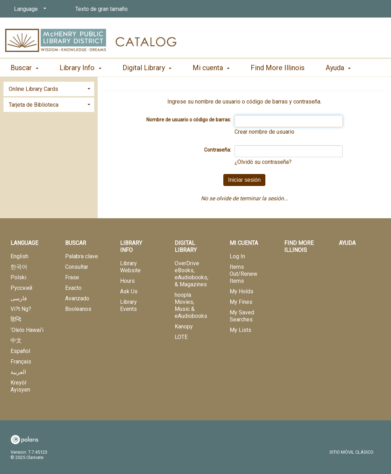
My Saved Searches (242, 316)
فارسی (19, 298)
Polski (18, 277)
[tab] (49, 88)
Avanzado (77, 298)
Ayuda (347, 243)
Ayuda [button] (338, 68)
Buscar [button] (25, 68)
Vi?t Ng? (21, 309)
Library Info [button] (80, 68)
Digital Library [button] (147, 68)
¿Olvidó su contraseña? (263, 162)
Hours (127, 281)
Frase (72, 277)
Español (20, 351)
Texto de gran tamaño (101, 9)
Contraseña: (217, 150)
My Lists (240, 330)
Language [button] (24, 243)
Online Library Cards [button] (33, 89)
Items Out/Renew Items (243, 273)
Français (21, 361)
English (19, 256)
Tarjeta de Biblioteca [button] (33, 104)
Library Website (130, 267)
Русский (21, 288)
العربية (18, 372)
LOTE (181, 337)
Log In (237, 256)
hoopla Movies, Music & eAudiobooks (191, 305)
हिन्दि (16, 319)
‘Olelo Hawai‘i (27, 330)
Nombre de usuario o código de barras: (188, 119)
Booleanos (78, 309)
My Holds (241, 291)
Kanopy (184, 326)
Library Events (128, 305)
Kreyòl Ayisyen (20, 386)
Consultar (76, 266)
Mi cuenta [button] (211, 68)
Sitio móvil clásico (351, 452)
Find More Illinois (278, 68)
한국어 (19, 266)
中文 (16, 340)
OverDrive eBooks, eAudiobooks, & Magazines (191, 274)
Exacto (73, 288)
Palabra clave (81, 256)
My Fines (241, 302)
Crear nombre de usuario (264, 131)
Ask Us (129, 291)
